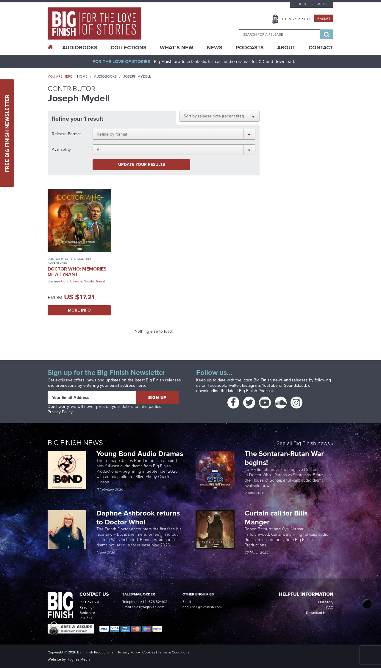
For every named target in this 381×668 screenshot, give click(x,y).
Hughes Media (78, 659)
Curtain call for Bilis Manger (276, 517)
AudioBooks (79, 47)
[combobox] (279, 34)
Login (301, 4)
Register (319, 4)
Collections (128, 47)
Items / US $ (296, 19)
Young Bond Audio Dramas (140, 453)
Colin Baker (70, 281)
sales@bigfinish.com (148, 607)
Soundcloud (295, 385)
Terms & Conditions (173, 652)
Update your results (141, 164)
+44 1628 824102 (153, 601)
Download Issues (319, 612)
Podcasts (250, 47)
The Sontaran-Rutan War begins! (284, 458)
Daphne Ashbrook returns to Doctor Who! (138, 517)
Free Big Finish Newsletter (7, 133)
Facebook (217, 385)
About (286, 47)
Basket (323, 18)
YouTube (270, 385)
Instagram (251, 385)
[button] (219, 116)
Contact (321, 47)
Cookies (148, 652)
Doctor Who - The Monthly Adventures (69, 261)
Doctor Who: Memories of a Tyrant (77, 271)
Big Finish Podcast (256, 391)
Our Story (325, 602)
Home (82, 76)
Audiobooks (105, 76)
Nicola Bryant (94, 281)
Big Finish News (75, 442)
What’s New (176, 47)
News (214, 47)
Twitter (234, 385)
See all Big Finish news (303, 443)
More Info (79, 310)
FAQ (329, 607)
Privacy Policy (60, 412)
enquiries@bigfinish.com (202, 607)
